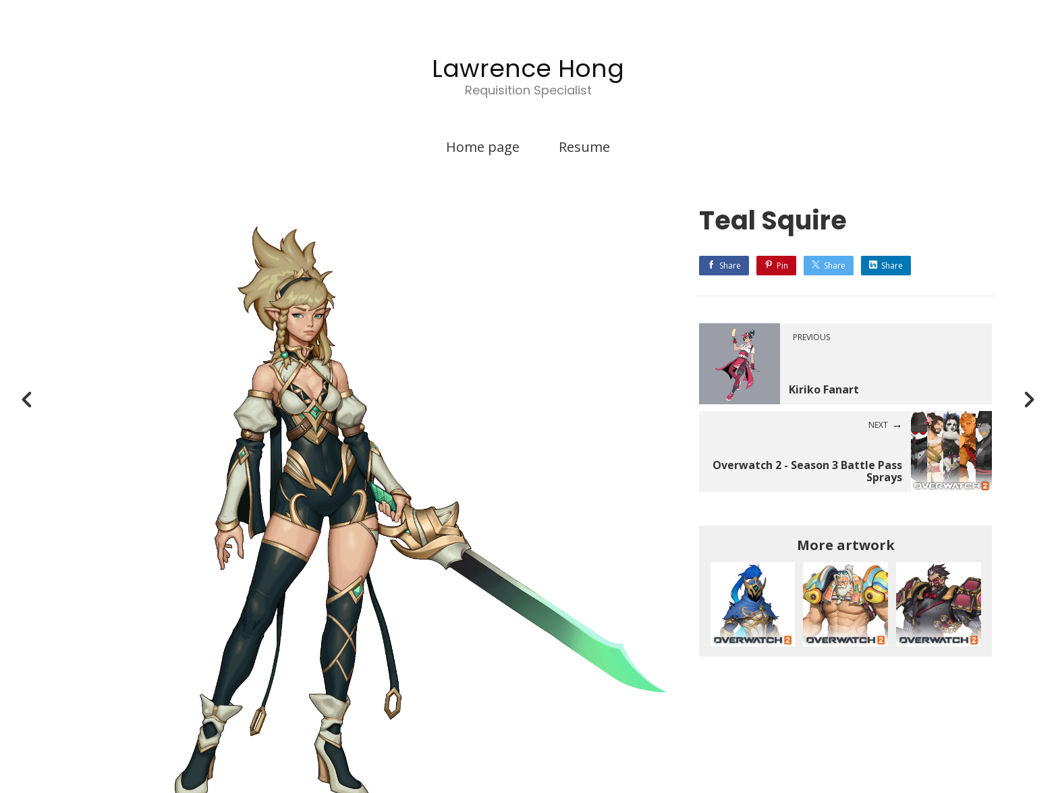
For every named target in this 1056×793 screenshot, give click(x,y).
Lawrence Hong (528, 68)
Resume (584, 147)
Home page (483, 147)
